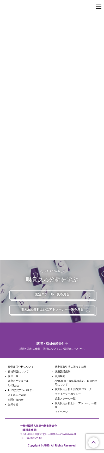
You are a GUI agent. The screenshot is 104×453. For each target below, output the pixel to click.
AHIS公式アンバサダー (21, 390)
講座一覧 (13, 376)
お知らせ (13, 404)
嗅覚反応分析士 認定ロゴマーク (73, 389)
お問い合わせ (15, 399)
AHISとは (13, 385)
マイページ (61, 411)
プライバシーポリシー (68, 393)
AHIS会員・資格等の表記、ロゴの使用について (76, 382)
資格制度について (18, 371)
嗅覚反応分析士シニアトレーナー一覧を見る (55, 310)
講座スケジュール (18, 380)
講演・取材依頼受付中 (52, 343)
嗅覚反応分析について (21, 366)
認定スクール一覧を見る (62, 295)
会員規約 (60, 376)
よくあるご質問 (17, 395)
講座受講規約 (62, 371)
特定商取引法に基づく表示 (70, 366)
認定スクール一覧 (65, 398)
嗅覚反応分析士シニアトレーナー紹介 (75, 405)
